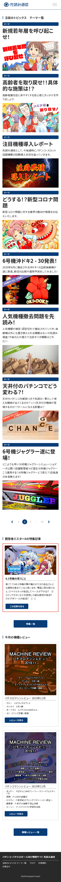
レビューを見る (16, 720)
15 (42, 521)
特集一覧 (30, 623)
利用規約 (42, 863)
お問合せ (6, 866)
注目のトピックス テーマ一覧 (14, 863)
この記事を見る (17, 606)
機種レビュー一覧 (30, 832)
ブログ (32, 863)
